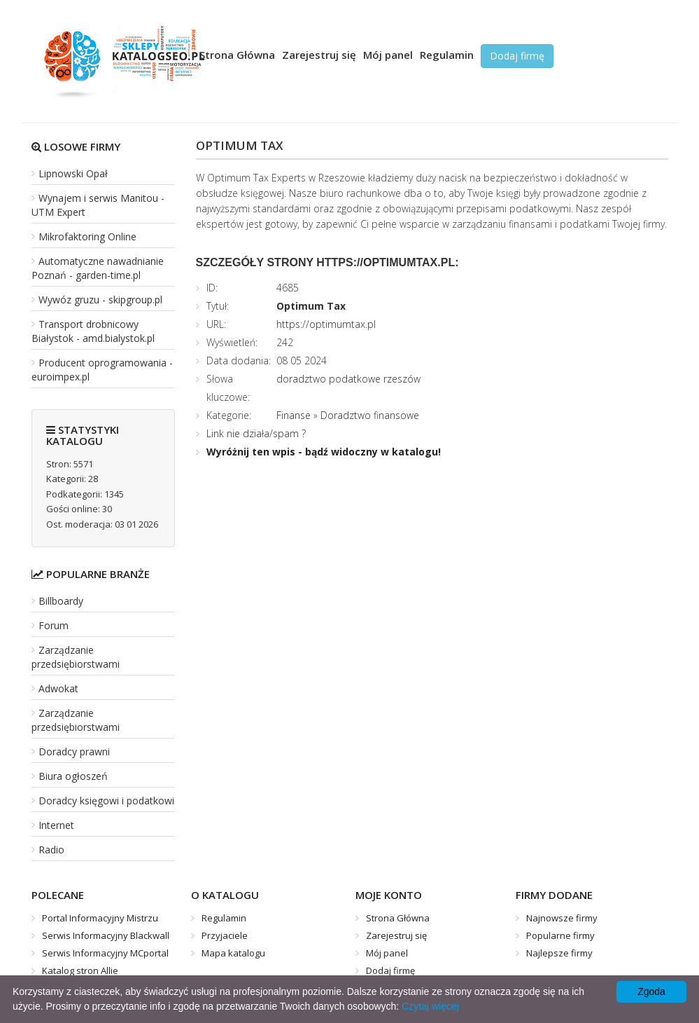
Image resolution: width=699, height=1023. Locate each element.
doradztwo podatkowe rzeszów (348, 378)
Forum (53, 625)
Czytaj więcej (430, 1006)
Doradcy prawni (74, 751)
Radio (51, 849)
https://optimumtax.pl (326, 324)
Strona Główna (237, 55)
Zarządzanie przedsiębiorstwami (75, 657)
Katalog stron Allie (80, 970)
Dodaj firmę (517, 55)
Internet (56, 825)
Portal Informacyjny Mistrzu (100, 918)
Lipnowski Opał (73, 173)
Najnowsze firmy (562, 918)
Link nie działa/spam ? (256, 433)
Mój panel (388, 55)
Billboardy (60, 600)
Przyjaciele (225, 935)
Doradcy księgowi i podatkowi (106, 800)
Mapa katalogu (233, 953)
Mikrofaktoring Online (87, 236)
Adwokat (58, 688)
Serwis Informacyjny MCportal (105, 953)
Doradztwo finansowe (369, 415)
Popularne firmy (560, 935)
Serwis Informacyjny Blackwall (105, 935)
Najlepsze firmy (559, 953)
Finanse (293, 415)
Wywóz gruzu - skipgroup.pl (100, 299)
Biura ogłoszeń (73, 776)
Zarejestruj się (319, 55)
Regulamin (447, 55)
